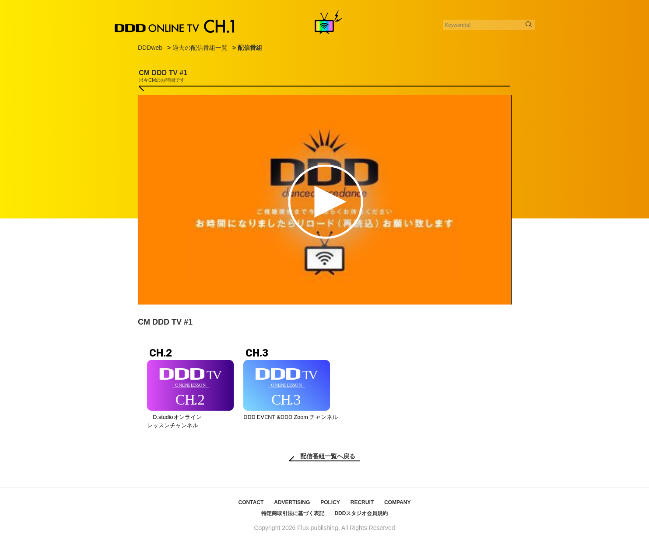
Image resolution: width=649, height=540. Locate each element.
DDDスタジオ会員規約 (361, 513)
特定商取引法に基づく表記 (292, 513)
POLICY (330, 502)
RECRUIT (362, 502)
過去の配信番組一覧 (200, 47)
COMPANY (397, 502)
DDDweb (150, 47)
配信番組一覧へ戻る (327, 456)
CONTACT (251, 502)
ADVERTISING (292, 502)
